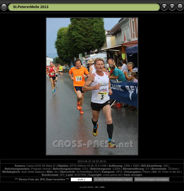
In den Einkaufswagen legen (113, 179)
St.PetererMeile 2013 (30, 7)
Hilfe (102, 187)
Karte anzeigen (133, 174)
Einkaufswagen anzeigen (152, 179)
